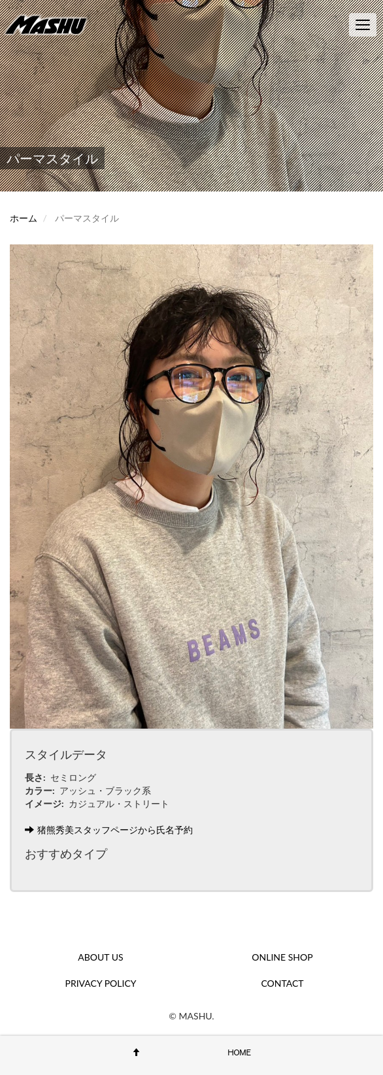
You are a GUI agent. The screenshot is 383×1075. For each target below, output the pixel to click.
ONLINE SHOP (282, 957)
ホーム (23, 217)
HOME (240, 1052)
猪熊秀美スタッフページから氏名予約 (109, 829)
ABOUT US (100, 957)
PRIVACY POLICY (101, 983)
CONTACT (282, 983)
